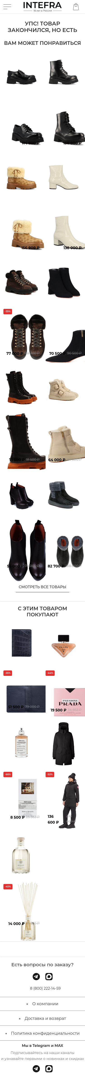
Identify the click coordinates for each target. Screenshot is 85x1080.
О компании (45, 1003)
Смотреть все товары (42, 587)
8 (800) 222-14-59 (45, 988)
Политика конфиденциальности (45, 1033)
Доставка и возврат (45, 1018)
